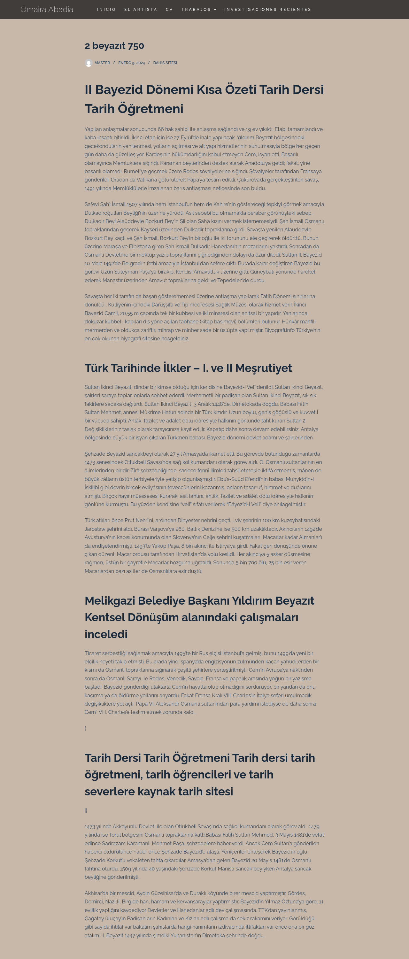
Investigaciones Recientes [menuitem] (268, 9)
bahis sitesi (165, 63)
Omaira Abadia (46, 9)
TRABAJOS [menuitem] (199, 9)
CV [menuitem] (170, 9)
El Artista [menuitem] (141, 9)
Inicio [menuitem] (106, 9)
